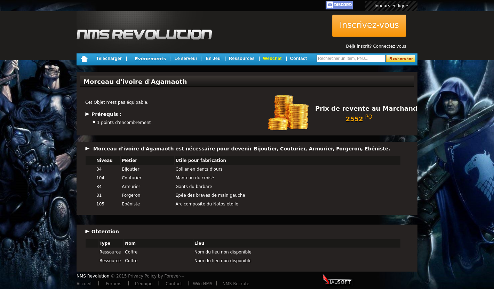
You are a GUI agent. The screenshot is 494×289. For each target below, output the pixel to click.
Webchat (272, 58)
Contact (298, 58)
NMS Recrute (235, 283)
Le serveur (186, 58)
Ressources (242, 58)
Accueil (84, 283)
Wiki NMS (203, 283)
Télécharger (109, 58)
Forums (113, 283)
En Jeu (213, 58)
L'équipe (144, 283)
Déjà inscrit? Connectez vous (376, 46)
